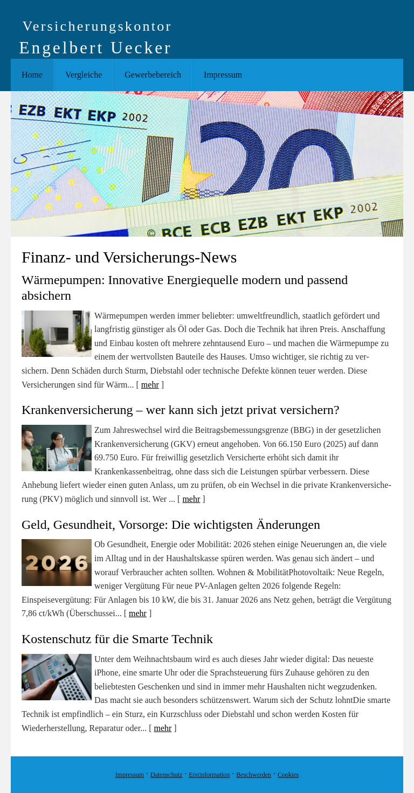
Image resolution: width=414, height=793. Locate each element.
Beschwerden (253, 774)
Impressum (129, 774)
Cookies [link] (288, 774)
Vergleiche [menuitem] (83, 74)
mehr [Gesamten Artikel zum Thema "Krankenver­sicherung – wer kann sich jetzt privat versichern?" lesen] (191, 499)
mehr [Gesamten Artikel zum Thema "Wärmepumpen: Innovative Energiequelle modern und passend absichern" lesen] (150, 384)
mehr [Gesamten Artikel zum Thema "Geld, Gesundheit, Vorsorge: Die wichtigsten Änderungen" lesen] (138, 613)
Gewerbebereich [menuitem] (153, 74)
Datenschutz (166, 774)
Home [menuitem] (32, 74)
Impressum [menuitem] (223, 74)
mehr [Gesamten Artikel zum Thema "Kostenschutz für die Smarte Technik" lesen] (162, 728)
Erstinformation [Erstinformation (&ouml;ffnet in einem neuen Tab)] (209, 774)
